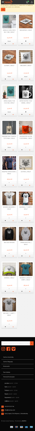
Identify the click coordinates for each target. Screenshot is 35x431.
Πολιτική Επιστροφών (9, 377)
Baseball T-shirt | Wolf (25, 208)
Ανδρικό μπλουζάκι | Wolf (9, 172)
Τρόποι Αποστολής (8, 357)
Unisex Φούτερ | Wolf (25, 243)
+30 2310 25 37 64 (9, 406)
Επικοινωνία (6, 366)
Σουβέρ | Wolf (9, 65)
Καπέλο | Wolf (9, 278)
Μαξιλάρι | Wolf (25, 65)
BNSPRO (24, 421)
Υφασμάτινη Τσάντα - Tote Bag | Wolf (9, 137)
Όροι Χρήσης (6, 372)
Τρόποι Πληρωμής (8, 361)
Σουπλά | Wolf (26, 171)
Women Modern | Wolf (9, 208)
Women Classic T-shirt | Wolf (26, 279)
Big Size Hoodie (9, 242)
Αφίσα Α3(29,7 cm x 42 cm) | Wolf (9, 102)
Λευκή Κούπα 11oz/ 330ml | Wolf (26, 102)
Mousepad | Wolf (26, 30)
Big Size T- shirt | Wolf (9, 314)
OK (3, 9)
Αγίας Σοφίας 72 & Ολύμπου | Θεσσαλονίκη (16, 413)
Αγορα (9, 41)
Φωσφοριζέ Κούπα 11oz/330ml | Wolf (25, 137)
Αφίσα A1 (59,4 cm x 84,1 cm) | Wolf (9, 31)
